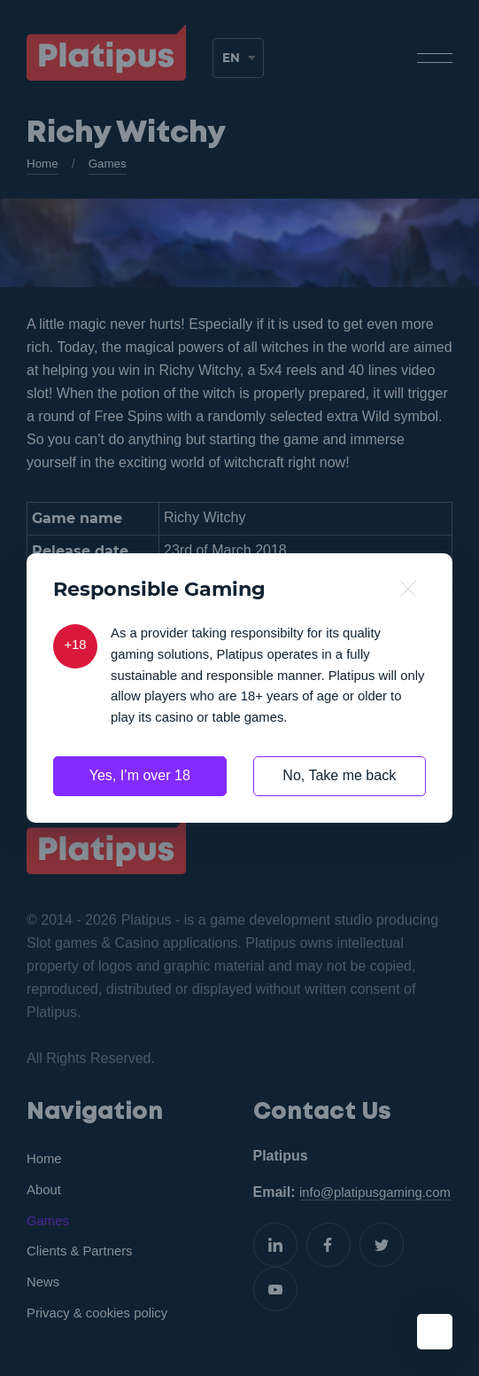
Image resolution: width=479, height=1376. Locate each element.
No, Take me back (339, 780)
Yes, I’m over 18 (139, 780)
